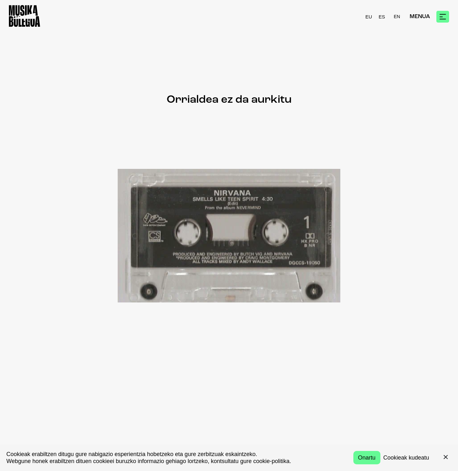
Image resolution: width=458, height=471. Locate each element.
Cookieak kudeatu (406, 457)
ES (382, 16)
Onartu (367, 457)
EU (368, 16)
